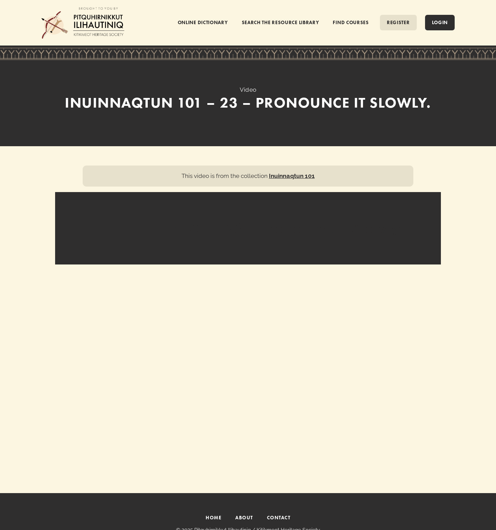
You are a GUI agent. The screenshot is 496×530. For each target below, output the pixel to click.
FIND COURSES (351, 22)
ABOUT (244, 517)
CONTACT (279, 517)
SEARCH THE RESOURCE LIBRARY (280, 22)
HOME (213, 517)
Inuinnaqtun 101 (292, 175)
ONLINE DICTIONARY (203, 22)
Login (440, 22)
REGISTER (398, 22)
